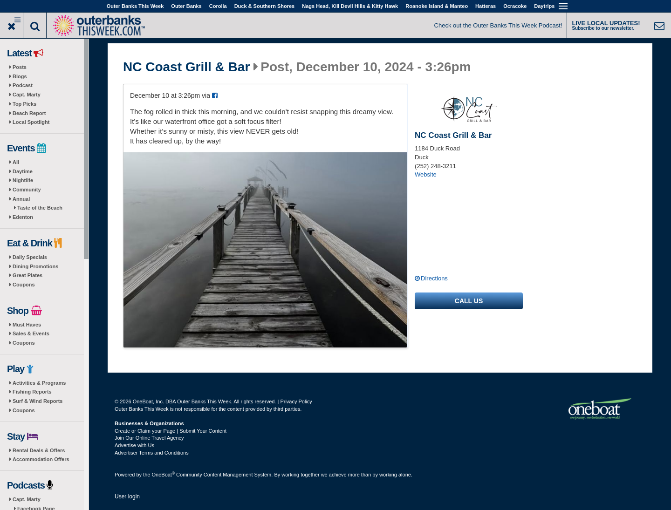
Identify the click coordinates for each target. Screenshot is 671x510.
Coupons (24, 284)
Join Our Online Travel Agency (149, 438)
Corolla (218, 6)
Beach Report (29, 113)
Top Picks (24, 104)
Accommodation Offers (41, 459)
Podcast (23, 85)
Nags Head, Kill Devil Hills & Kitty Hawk (350, 6)
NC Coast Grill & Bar (186, 67)
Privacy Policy (296, 401)
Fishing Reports (32, 391)
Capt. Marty (27, 94)
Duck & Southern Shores (264, 6)
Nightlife (23, 180)
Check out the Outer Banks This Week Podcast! (498, 25)
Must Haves (27, 324)
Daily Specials (30, 257)
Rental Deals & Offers (39, 450)
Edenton (23, 217)
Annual (21, 199)
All (16, 162)
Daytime (23, 171)
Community (27, 189)
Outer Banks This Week (135, 6)
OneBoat (163, 474)
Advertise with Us (134, 445)
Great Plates (27, 275)
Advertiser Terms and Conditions (152, 453)
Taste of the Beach (39, 208)
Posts (20, 67)
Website (426, 174)
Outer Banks (186, 6)
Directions (434, 278)
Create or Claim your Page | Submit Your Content (170, 431)
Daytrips (544, 6)
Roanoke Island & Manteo (436, 6)
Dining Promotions (35, 266)
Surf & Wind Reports (37, 401)
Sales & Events (31, 333)
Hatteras (485, 6)
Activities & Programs (39, 383)
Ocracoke (515, 6)
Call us (469, 301)
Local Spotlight (31, 122)
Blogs (20, 76)
